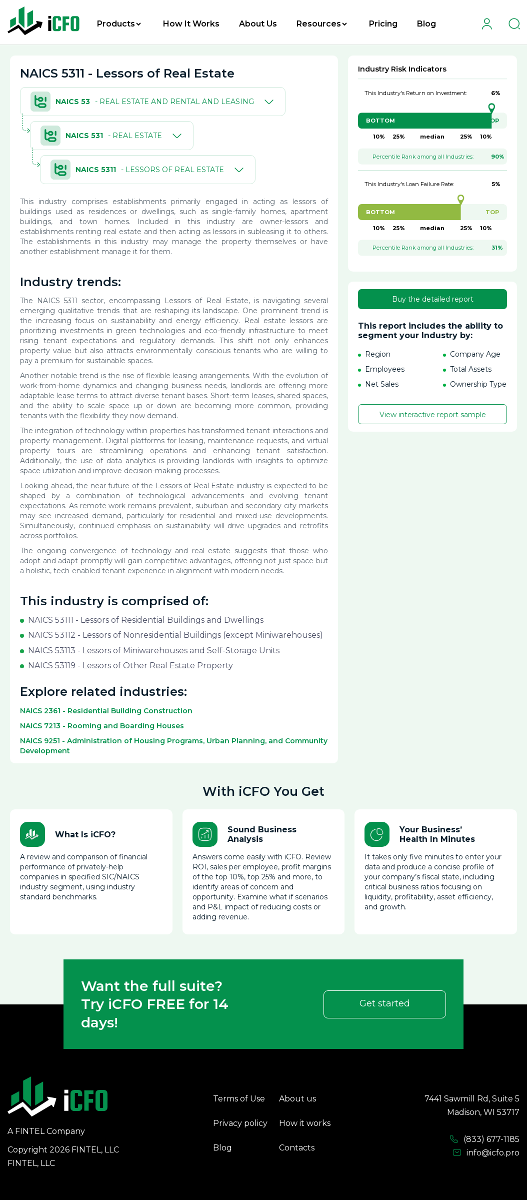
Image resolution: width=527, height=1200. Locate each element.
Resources (321, 24)
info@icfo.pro (486, 1153)
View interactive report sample (433, 414)
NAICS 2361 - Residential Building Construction (106, 710)
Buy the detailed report (433, 299)
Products (119, 24)
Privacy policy (240, 1123)
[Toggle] (267, 102)
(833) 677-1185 (485, 1139)
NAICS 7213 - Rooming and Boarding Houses (102, 725)
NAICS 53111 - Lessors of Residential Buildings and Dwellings (146, 620)
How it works (304, 1123)
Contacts (296, 1147)
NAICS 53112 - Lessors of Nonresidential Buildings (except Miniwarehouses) (175, 635)
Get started (385, 1003)
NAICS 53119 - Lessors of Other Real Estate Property (130, 665)
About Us (258, 24)
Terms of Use (239, 1098)
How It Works (191, 24)
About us (297, 1098)
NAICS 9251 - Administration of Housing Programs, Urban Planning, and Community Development (174, 745)
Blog (426, 24)
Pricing (383, 24)
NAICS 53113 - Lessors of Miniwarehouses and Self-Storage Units (154, 650)
